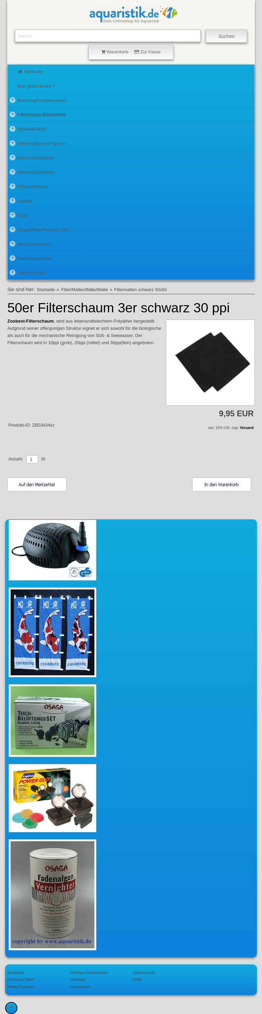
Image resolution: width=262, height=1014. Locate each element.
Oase (19, 215)
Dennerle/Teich (28, 128)
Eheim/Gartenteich (32, 172)
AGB (137, 979)
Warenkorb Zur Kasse (131, 51)
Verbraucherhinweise (88, 972)
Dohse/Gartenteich (32, 157)
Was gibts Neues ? (35, 86)
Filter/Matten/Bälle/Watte (38, 114)
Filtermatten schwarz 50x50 (140, 289)
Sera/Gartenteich (30, 243)
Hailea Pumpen (29, 186)
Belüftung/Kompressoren (38, 100)
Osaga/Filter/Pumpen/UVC (40, 229)
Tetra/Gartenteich (30, 258)
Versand (246, 428)
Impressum (80, 986)
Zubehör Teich (27, 272)
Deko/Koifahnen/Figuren (37, 143)
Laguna (21, 200)
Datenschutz (144, 972)
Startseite (30, 71)
